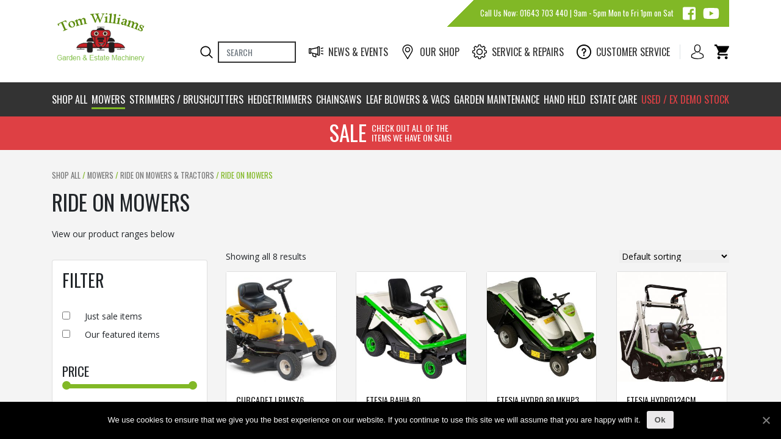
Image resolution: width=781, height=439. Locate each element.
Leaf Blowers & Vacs (408, 99)
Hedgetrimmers (280, 99)
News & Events (348, 52)
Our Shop (429, 52)
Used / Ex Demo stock (685, 99)
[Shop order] (674, 256)
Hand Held (565, 99)
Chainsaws (338, 99)
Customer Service (623, 52)
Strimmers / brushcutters (186, 99)
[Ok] (766, 420)
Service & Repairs (518, 52)
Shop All (69, 99)
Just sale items (113, 316)
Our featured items (122, 334)
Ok (660, 419)
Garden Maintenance (496, 99)
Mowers (108, 99)
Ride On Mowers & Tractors (167, 175)
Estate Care (613, 99)
